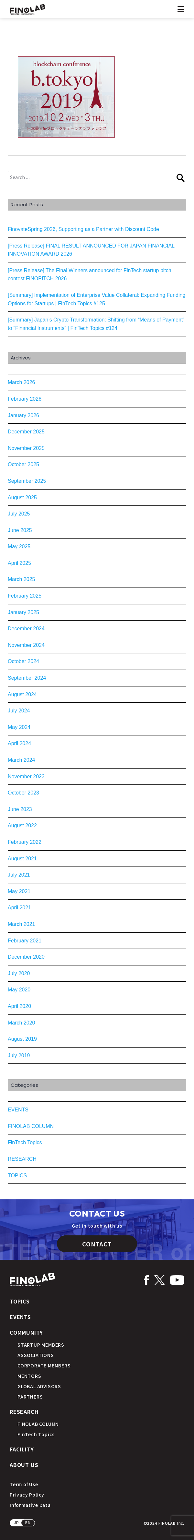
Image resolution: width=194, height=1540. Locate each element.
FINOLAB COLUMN (31, 1126)
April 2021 (19, 907)
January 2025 (23, 612)
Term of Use (24, 1484)
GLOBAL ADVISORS (39, 1386)
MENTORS (29, 1376)
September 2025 (27, 481)
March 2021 (21, 924)
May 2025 (19, 546)
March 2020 (21, 1022)
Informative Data (30, 1505)
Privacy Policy (27, 1494)
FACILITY (22, 1449)
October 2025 (23, 464)
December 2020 (26, 957)
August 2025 (22, 497)
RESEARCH (22, 1159)
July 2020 (19, 973)
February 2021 (24, 940)
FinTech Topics (25, 1142)
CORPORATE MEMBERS (44, 1365)
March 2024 (21, 760)
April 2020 (19, 1006)
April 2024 (19, 743)
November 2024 (26, 645)
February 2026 (24, 399)
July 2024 (19, 710)
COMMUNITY (26, 1332)
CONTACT (97, 1244)
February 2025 (24, 596)
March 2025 (21, 579)
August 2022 (22, 825)
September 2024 (27, 678)
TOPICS (17, 1175)
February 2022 (24, 842)
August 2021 (22, 858)
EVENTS (18, 1109)
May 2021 (19, 891)
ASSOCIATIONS (35, 1355)
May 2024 (19, 727)
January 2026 (23, 415)
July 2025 (19, 513)
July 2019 (19, 1055)
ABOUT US (24, 1465)
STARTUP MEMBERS (40, 1344)
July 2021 (19, 875)
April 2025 (19, 563)
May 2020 (19, 989)
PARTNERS (30, 1396)
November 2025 (26, 448)
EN (28, 1522)
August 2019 (22, 1039)
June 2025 (20, 530)
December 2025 (26, 431)
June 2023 (20, 809)
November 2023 (26, 776)
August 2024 (22, 694)
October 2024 (23, 661)
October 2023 (23, 792)
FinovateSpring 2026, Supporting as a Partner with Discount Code (83, 229)
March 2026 (21, 382)
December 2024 (26, 628)
